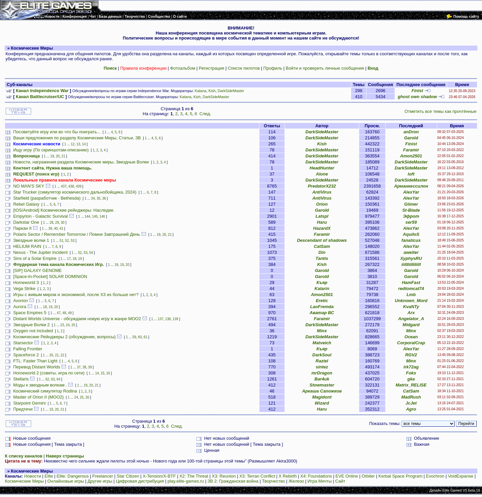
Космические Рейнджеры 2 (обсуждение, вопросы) (64, 336)
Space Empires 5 (29, 312)
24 (68, 325)
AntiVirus (321, 192)
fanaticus (411, 240)
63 (53, 379)
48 (64, 313)
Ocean (411, 336)
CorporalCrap (411, 342)
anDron (411, 131)
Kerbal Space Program (400, 476)
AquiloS (411, 234)
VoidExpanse (460, 476)
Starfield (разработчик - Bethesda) (46, 198)
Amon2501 (411, 155)
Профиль (272, 68)
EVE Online (346, 476)
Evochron (435, 476)
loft (411, 173)
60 (140, 337)
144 (87, 216)
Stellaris (20, 378)
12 (73, 144)
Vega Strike (24, 288)
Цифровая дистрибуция (140, 481)
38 (84, 367)
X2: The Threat (193, 476)
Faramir (411, 149)
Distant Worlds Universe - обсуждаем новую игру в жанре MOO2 (77, 318)
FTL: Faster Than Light (35, 360)
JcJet (411, 403)
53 (72, 240)
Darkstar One (26, 222)
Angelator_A (411, 318)
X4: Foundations (316, 476)
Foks (411, 372)
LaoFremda (322, 306)
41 (61, 228)
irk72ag (411, 366)
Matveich (322, 342)
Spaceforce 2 (26, 354)
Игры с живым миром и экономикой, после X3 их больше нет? (75, 294)
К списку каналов (23, 455)
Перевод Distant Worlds (36, 366)
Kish (212, 91)
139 (175, 319)
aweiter (411, 252)
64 (58, 379)
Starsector (23, 342)
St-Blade (411, 210)
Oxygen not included (33, 330)
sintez (322, 366)
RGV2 (411, 354)
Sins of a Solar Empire (34, 258)
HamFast (411, 282)
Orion (322, 204)
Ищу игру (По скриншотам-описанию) (50, 149)
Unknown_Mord (411, 300)
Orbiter (368, 476)
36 (104, 198)
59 (134, 337)
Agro (411, 409)
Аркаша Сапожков (321, 391)
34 (93, 198)
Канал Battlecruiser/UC (40, 96)
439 (79, 186)
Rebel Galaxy (26, 204)
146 (102, 216)
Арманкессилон (411, 186)
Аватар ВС (322, 312)
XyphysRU (411, 258)
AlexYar (411, 192)
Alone (322, 173)
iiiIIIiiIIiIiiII (411, 264)
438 (71, 186)
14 (84, 144)
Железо (296, 481)
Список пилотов (244, 68)
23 (62, 325)
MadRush (411, 397)
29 (57, 222)
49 (70, 313)
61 (145, 337)
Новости (32, 476)
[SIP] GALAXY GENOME (37, 270)
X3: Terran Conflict (257, 476)
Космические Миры (24, 481)
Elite (49, 476)
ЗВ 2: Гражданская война (233, 481)
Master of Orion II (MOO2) (38, 397)
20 (58, 156)
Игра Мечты (320, 481)
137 (160, 319)
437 (64, 186)
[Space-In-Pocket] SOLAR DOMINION (50, 276)
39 (50, 228)
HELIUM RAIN (27, 246)
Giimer (411, 204)
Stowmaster (322, 384)
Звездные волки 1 (31, 240)
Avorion (20, 300)
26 (87, 397)
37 (79, 367)
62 (47, 379)
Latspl (321, 216)
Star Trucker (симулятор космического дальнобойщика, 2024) (74, 192)
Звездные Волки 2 (31, 324)
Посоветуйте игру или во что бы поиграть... (56, 131)
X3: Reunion (224, 476)
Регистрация (211, 68)
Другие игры (100, 481)
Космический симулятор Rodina (45, 391)
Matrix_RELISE (411, 384)
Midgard (411, 324)
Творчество (273, 481)
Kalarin (322, 288)
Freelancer (102, 476)
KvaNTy (411, 306)
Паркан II (22, 228)
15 (102, 373)
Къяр (321, 282)
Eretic (322, 300)
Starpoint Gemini (29, 403)
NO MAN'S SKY (28, 186)
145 (95, 216)
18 (74, 259)
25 (73, 325)
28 (51, 222)
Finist (417, 90)
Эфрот (411, 216)
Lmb (410, 294)
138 (168, 319)
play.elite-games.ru (185, 481)
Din (321, 252)
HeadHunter (322, 167)
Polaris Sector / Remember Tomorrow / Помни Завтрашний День (76, 234)
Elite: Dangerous (73, 476)
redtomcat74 (411, 288)
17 (69, 259)
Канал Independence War (42, 90)
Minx (322, 330)
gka (411, 378)
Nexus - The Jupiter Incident (40, 252)
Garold (411, 137)
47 (59, 313)
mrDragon (322, 372)
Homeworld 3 (26, 282)
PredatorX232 (322, 186)
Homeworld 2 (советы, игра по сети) (48, 372)
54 (91, 253)
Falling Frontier (27, 348)
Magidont (322, 397)
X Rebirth (287, 476)
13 (78, 144)
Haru (322, 222)
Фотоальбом (182, 68)
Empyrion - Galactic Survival (40, 216)
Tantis (322, 258)
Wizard (322, 403)
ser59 (411, 222)
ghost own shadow (417, 96)
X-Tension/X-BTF (159, 476)
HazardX (322, 228)
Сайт (340, 481)
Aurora (19, 306)
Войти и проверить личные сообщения (325, 68)
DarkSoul (321, 354)
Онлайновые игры (65, 481)
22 (62, 355)
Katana (200, 91)
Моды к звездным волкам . (40, 384)
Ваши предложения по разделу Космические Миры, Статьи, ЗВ (77, 137)
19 (52, 156)
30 (63, 222)
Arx (411, 312)
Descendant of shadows (322, 240)
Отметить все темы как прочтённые (441, 111)
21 (63, 156)
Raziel (322, 360)
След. (205, 113)
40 (56, 228)
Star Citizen (127, 476)
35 (98, 198)
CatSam (322, 246)
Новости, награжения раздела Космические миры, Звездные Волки (81, 161)
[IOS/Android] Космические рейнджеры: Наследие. (63, 210)
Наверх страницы (65, 455)
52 (67, 240)
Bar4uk (322, 378)
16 (108, 373)
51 (61, 240)
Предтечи (22, 409)
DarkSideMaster (231, 91)
